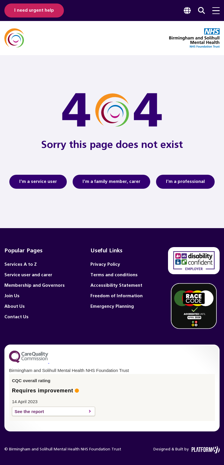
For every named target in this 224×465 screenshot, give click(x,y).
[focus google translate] (187, 10)
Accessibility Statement (116, 285)
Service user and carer (28, 275)
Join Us (12, 296)
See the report (50, 411)
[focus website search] (201, 10)
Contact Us (16, 317)
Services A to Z (20, 264)
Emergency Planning (112, 306)
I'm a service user (41, 184)
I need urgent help (34, 10)
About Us (14, 306)
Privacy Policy (105, 264)
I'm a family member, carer (111, 184)
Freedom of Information (116, 296)
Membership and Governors (34, 285)
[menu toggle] (216, 10)
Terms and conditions (114, 275)
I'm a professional (189, 184)
